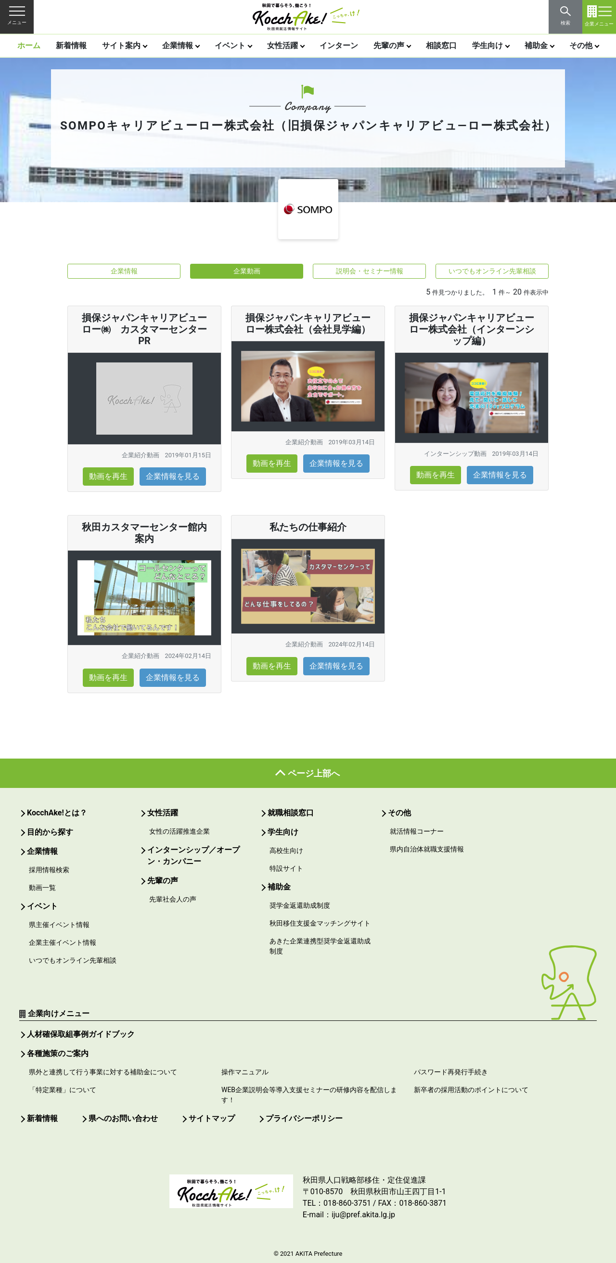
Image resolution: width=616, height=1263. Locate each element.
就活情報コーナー (417, 831)
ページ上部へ (314, 773)
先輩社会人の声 (172, 899)
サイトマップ (212, 1118)
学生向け (487, 45)
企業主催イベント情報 (62, 942)
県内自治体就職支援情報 (427, 849)
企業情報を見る (173, 476)
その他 (580, 45)
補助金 (536, 45)
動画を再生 (108, 476)
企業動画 (246, 271)
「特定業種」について (62, 1090)
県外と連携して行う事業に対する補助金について (103, 1072)
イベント (230, 45)
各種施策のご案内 (58, 1053)
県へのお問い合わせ (123, 1118)
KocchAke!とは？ (57, 812)
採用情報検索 (49, 870)
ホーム (28, 45)
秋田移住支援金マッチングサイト (320, 923)
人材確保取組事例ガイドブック (81, 1034)
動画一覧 (42, 887)
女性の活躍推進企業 (179, 831)
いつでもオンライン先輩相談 (492, 271)
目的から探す (50, 832)
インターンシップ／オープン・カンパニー (193, 855)
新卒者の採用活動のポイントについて (471, 1090)
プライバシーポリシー (304, 1118)
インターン (339, 45)
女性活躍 (282, 45)
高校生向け (286, 850)
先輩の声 (388, 45)
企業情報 (177, 45)
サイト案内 (121, 45)
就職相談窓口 (291, 812)
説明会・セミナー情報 (369, 271)
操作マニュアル (245, 1072)
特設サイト (286, 868)
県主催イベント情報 (59, 924)
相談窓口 (441, 45)
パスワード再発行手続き (451, 1072)
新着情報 (71, 45)
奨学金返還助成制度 (300, 905)
